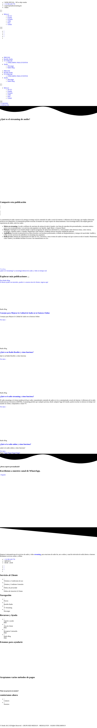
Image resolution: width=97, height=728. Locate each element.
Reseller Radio (8, 59)
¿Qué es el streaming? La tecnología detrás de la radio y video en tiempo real (23, 271)
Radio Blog (11, 67)
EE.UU (10, 16)
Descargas (11, 66)
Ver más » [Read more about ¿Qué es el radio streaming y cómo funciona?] (3, 407)
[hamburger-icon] (1, 11)
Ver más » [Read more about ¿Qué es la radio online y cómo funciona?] (3, 451)
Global (10, 24)
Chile (9, 21)
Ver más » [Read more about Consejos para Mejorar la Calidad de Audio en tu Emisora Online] (3, 320)
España (10, 17)
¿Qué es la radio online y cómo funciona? (15, 444)
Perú (9, 23)
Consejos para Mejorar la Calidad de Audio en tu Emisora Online (25, 313)
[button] (48, 206)
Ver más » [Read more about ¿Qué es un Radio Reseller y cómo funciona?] (3, 359)
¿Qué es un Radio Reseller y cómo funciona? (17, 352)
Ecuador (10, 19)
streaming (37, 554)
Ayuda (6, 64)
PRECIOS (7, 57)
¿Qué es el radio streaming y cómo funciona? (17, 396)
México (6, 14)
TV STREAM (8, 61)
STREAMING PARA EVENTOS (18, 62)
